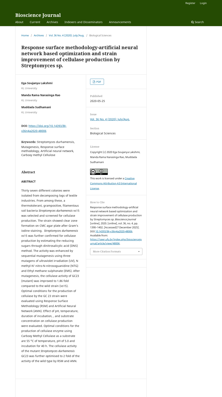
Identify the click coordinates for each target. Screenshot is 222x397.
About (19, 22)
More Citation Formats (107, 251)
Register (190, 3)
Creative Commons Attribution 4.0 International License (113, 183)
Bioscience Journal (38, 15)
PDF (98, 82)
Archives (52, 22)
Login (203, 3)
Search (197, 22)
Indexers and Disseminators (84, 22)
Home (25, 35)
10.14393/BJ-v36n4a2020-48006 (113, 231)
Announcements (120, 22)
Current (35, 22)
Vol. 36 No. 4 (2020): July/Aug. (66, 35)
